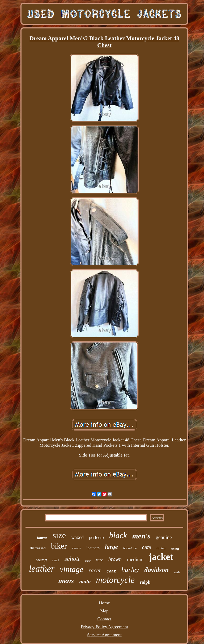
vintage (71, 569)
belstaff (41, 560)
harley (130, 570)
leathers (93, 548)
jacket (161, 557)
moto (85, 581)
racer (94, 570)
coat (111, 571)
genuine (164, 537)
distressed (38, 548)
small (55, 560)
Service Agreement (104, 634)
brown (115, 559)
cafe (146, 547)
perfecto (96, 537)
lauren (42, 538)
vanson (76, 548)
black (118, 535)
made (177, 572)
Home (104, 602)
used (88, 560)
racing (160, 548)
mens (66, 581)
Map (104, 610)
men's (141, 536)
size (59, 535)
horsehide (130, 548)
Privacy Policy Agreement (104, 626)
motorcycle (115, 580)
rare (99, 560)
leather (41, 569)
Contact (104, 618)
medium (135, 559)
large (111, 546)
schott (72, 558)
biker (59, 546)
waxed (77, 537)
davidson (156, 570)
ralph (145, 582)
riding (175, 548)
